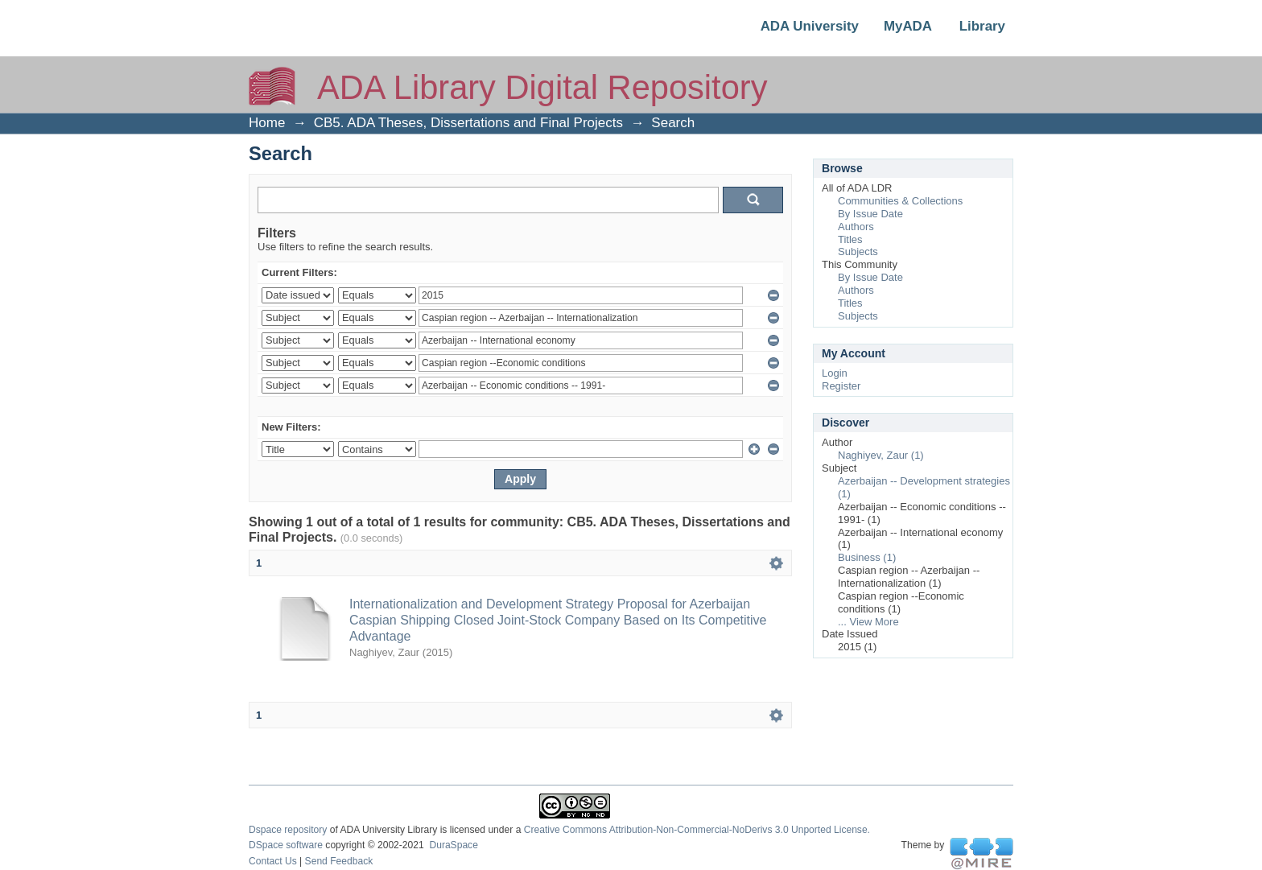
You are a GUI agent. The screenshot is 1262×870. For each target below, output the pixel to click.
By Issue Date (870, 214)
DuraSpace (453, 845)
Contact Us (273, 861)
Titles (850, 239)
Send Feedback (339, 861)
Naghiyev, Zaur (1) (881, 455)
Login (835, 373)
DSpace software (286, 845)
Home (267, 122)
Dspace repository (288, 829)
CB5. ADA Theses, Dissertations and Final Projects (468, 122)
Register (841, 386)
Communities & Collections (900, 201)
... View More (868, 622)
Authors (856, 227)
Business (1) (867, 557)
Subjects (858, 251)
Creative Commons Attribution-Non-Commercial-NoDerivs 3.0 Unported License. (697, 829)
